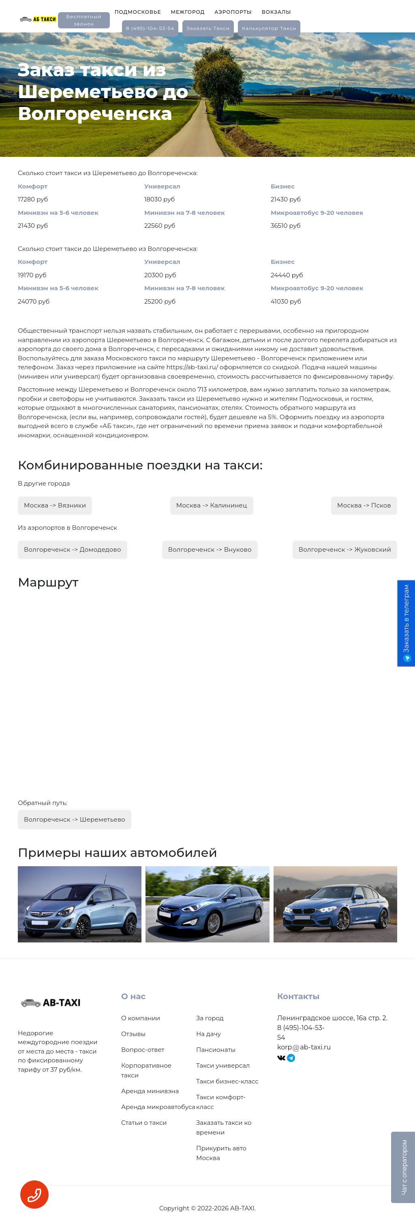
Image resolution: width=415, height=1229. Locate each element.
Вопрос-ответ (142, 1047)
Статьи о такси (144, 1120)
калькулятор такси (269, 28)
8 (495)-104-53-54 (150, 28)
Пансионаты (215, 1047)
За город (210, 1015)
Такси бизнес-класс (227, 1079)
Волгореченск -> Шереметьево (74, 817)
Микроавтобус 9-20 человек (317, 212)
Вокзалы (276, 12)
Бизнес (283, 186)
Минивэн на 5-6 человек (58, 212)
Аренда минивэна (150, 1088)
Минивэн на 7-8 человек (184, 212)
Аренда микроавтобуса (158, 1104)
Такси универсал (223, 1063)
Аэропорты (233, 12)
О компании (140, 1015)
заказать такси (208, 28)
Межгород (188, 12)
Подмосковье (138, 12)
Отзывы (133, 1031)
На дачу (208, 1031)
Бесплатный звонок (83, 20)
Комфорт (32, 186)
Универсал (162, 186)
